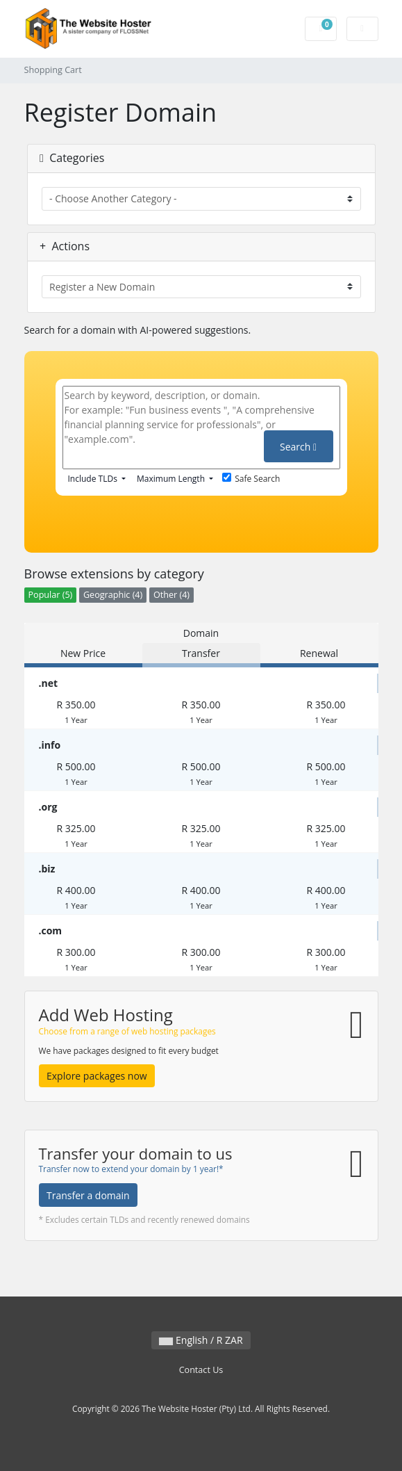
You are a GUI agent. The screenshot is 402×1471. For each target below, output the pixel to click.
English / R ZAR (200, 1340)
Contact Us (201, 1370)
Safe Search (251, 479)
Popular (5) (50, 595)
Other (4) (171, 595)
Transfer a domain (88, 1195)
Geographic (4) (112, 595)
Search (298, 446)
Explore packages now (97, 1075)
